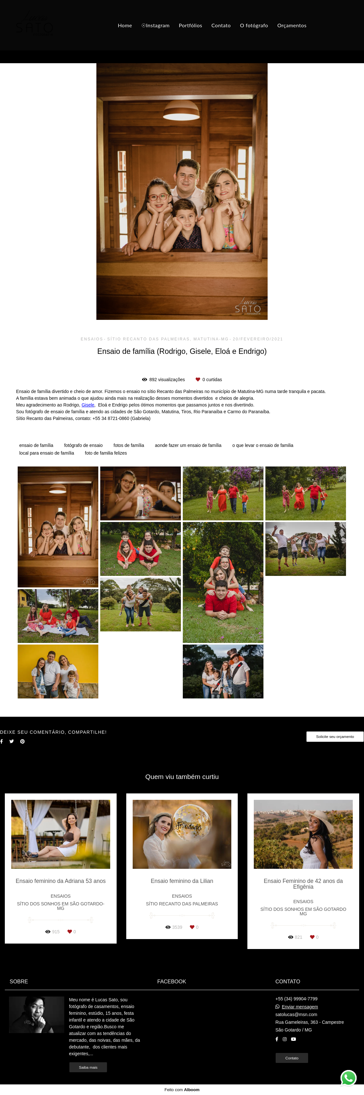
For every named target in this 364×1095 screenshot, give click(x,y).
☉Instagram (155, 25)
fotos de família (129, 445)
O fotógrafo (254, 25)
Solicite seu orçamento (335, 736)
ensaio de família (36, 445)
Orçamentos (291, 25)
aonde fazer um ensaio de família (188, 445)
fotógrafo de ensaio (83, 445)
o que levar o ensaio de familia (262, 445)
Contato (221, 25)
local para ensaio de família (46, 453)
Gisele (88, 405)
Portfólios (190, 25)
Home (125, 25)
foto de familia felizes (106, 453)
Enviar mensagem (300, 1007)
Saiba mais (88, 1067)
